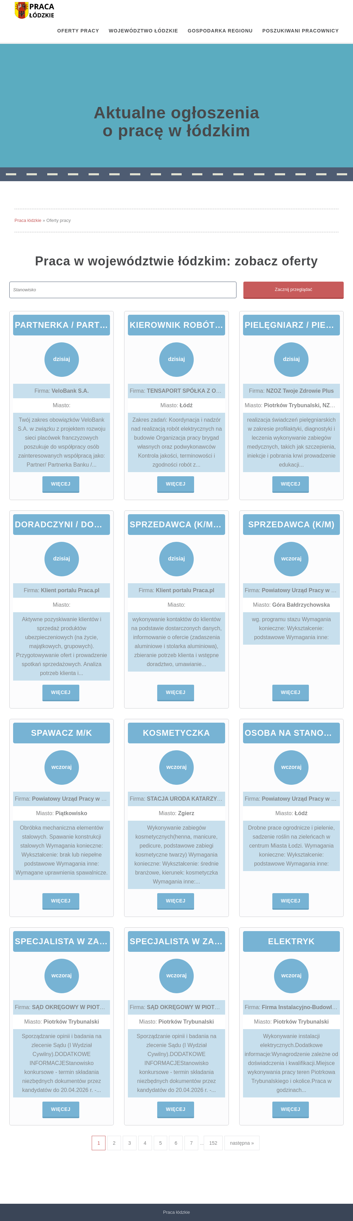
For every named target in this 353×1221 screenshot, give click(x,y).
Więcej (61, 484)
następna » (242, 1143)
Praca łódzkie (27, 220)
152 (213, 1143)
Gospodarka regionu (220, 30)
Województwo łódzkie (143, 30)
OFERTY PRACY (78, 30)
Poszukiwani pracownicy (300, 30)
